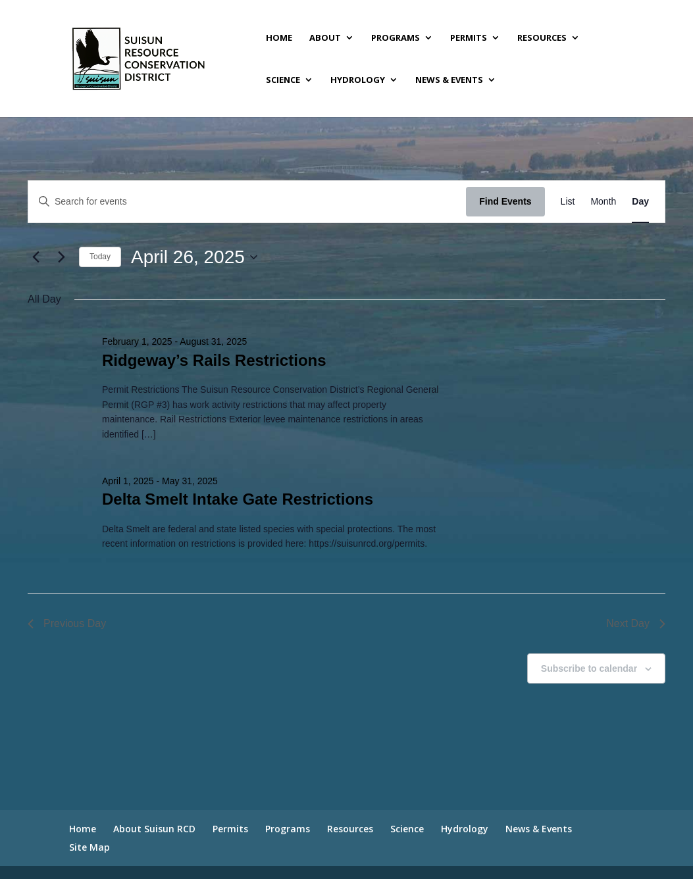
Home (279, 38)
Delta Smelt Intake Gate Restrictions (237, 499)
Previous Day (67, 623)
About (325, 38)
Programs (395, 38)
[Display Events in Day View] (640, 201)
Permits (468, 38)
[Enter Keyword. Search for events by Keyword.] (247, 201)
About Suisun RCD (154, 828)
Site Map (89, 847)
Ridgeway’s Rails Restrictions (214, 360)
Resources (542, 38)
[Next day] (61, 257)
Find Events (505, 201)
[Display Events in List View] (568, 201)
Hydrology (357, 80)
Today (100, 256)
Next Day (635, 623)
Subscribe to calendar (589, 668)
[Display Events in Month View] (603, 201)
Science (283, 80)
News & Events (449, 80)
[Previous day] (35, 257)
